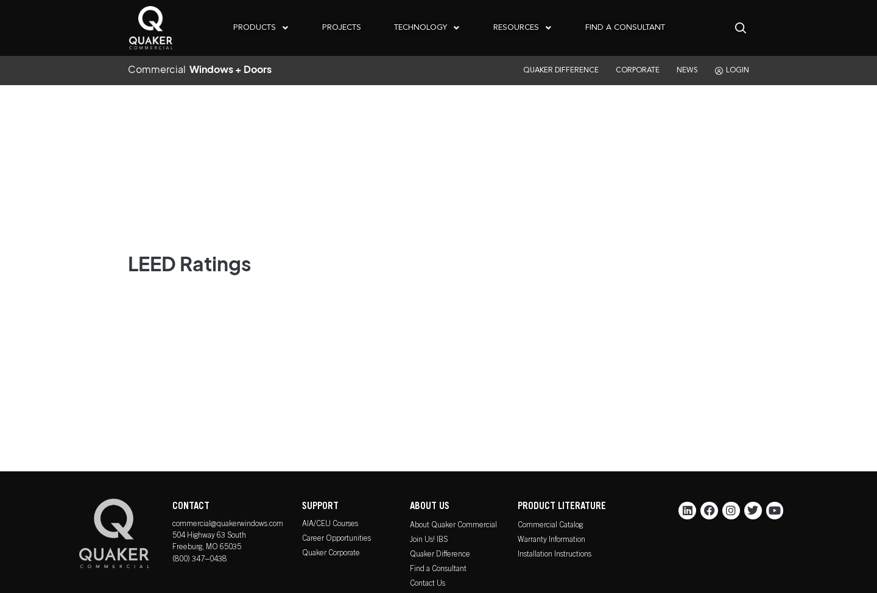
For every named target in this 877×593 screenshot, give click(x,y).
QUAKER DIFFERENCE (561, 70)
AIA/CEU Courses (330, 525)
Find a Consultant (438, 570)
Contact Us (427, 584)
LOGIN (732, 71)
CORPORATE (638, 70)
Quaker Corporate (331, 554)
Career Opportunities (336, 539)
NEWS (687, 70)
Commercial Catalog (550, 526)
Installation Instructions (554, 555)
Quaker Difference (440, 555)
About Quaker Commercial (453, 526)
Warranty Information (551, 540)
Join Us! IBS (429, 540)
